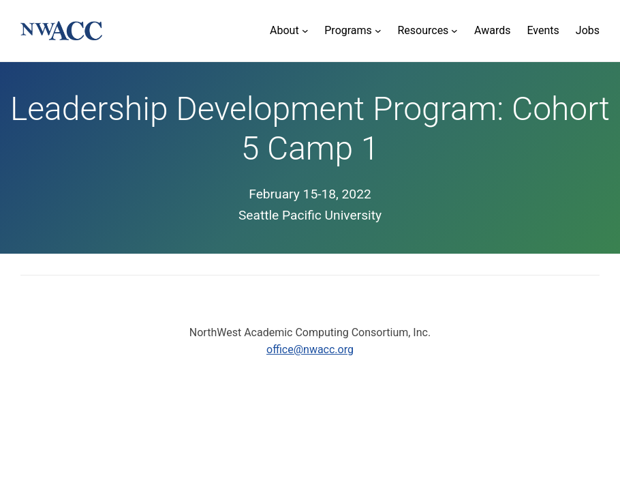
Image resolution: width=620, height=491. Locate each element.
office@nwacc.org (310, 349)
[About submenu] (289, 31)
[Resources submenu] (427, 31)
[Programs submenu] (352, 31)
